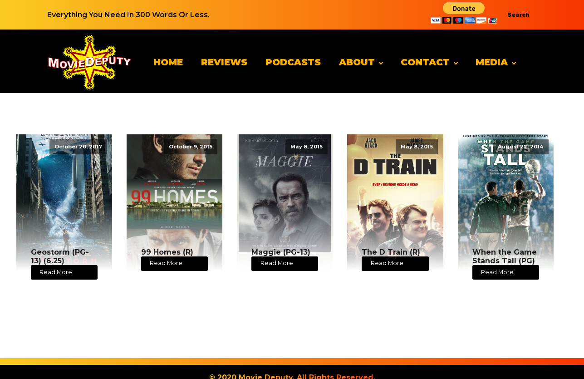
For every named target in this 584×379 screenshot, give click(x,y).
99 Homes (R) (167, 252)
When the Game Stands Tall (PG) (504, 256)
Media (492, 62)
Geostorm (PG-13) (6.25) (60, 256)
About (357, 62)
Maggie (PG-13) (280, 252)
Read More (55, 272)
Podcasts (293, 62)
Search (518, 14)
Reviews (224, 62)
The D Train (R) (391, 252)
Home (168, 62)
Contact (425, 62)
